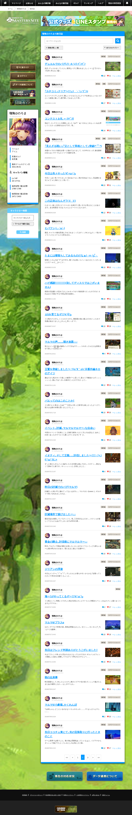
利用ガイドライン (68, 795)
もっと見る (117, 76)
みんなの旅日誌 (62, 3)
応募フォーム (106, 795)
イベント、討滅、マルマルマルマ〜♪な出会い (70, 428)
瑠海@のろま (21, 8)
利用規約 (24, 795)
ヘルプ (100, 3)
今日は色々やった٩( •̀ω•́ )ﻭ (60, 173)
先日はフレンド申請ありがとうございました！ (71, 650)
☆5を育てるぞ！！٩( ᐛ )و (58, 314)
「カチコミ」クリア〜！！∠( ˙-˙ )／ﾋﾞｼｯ (66, 91)
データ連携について (23, 84)
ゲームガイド (23, 101)
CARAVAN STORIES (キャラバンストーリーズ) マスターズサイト (23, 20)
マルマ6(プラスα (54, 622)
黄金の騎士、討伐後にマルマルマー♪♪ (66, 541)
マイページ (16, 3)
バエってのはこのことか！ (59, 400)
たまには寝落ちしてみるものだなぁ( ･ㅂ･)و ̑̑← (71, 255)
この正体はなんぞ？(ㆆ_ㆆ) (60, 200)
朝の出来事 (51, 677)
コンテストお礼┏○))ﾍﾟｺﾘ (59, 118)
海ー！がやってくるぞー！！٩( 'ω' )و (64, 596)
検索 (24, 232)
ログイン (23, 76)
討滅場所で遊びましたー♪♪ (60, 514)
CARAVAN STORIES (66, 809)
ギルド (76, 3)
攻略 (104, 84)
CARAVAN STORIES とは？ (23, 93)
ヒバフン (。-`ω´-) (55, 228)
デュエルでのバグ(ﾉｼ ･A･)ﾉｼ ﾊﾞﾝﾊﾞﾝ (65, 64)
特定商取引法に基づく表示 (53, 795)
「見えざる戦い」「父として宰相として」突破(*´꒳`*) (73, 146)
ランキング (88, 3)
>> (99, 757)
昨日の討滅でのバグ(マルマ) (61, 487)
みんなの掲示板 (44, 3)
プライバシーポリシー (36, 795)
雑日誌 (103, 56)
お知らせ (29, 3)
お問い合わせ (96, 795)
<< (67, 757)
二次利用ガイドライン (82, 795)
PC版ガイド (23, 67)
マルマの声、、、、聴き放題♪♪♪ (61, 341)
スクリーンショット (114, 56)
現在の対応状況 (114, 3)
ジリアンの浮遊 (54, 569)
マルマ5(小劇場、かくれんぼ (61, 704)
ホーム (10, 8)
